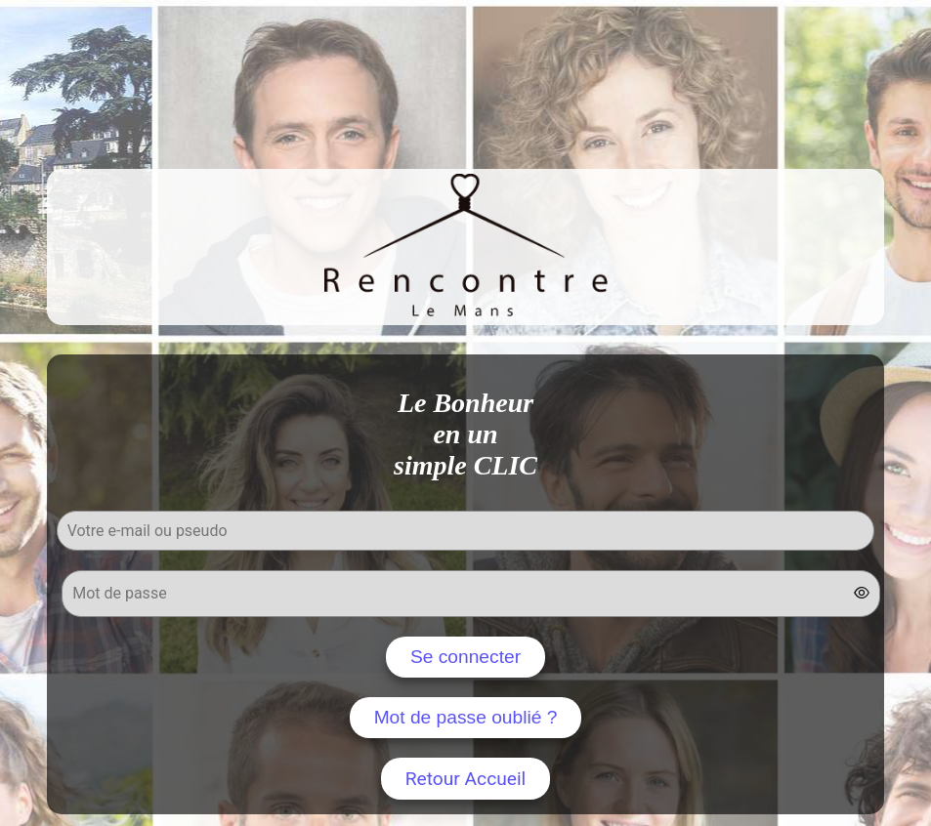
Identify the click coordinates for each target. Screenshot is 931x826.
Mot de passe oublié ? (466, 717)
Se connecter (465, 656)
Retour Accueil (466, 778)
